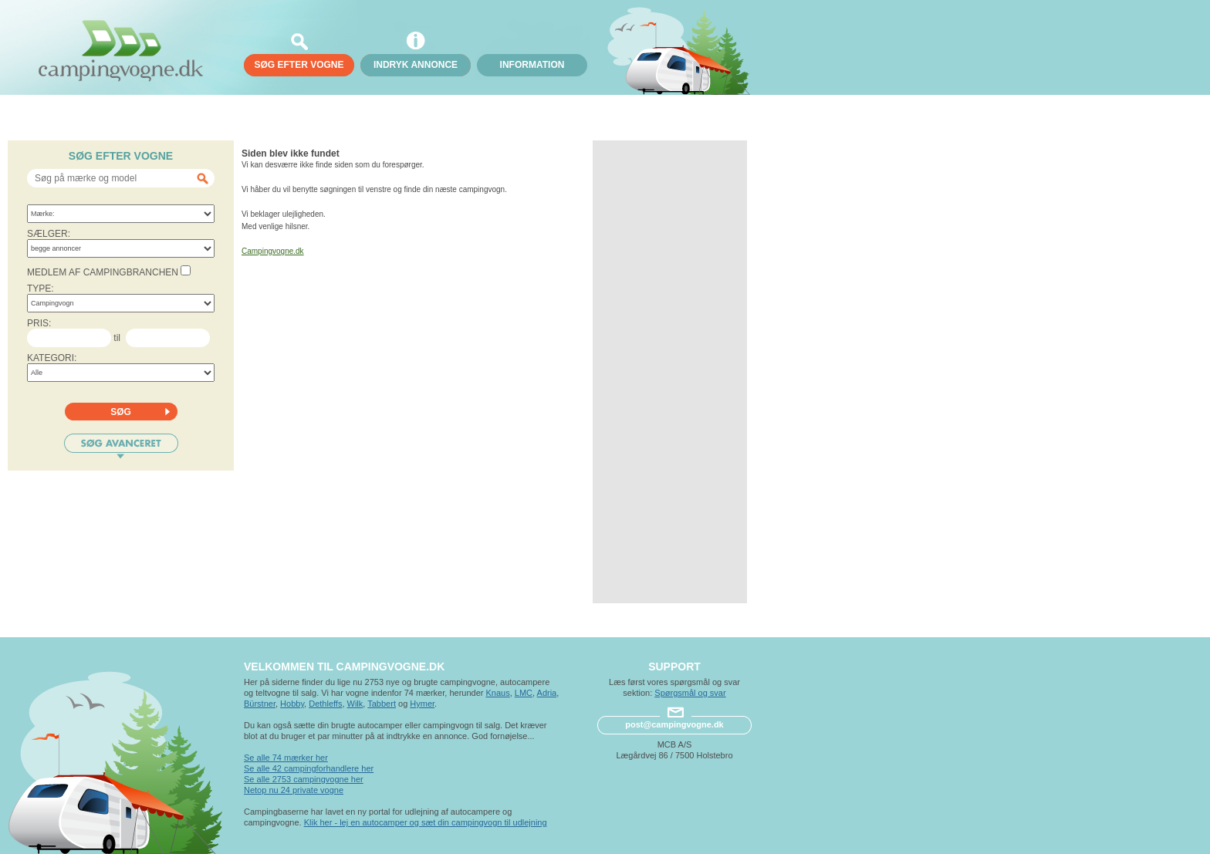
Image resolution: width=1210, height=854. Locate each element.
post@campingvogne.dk (674, 724)
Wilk (355, 703)
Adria (547, 692)
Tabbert (381, 703)
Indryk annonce (415, 64)
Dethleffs (325, 703)
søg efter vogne (298, 64)
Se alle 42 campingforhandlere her (308, 768)
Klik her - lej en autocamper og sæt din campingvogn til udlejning (425, 822)
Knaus (497, 692)
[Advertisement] (670, 371)
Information (532, 64)
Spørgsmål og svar (689, 692)
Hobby (292, 703)
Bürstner (259, 703)
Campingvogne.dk (273, 251)
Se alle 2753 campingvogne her (303, 779)
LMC (523, 692)
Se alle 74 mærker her (286, 757)
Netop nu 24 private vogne (293, 790)
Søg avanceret (121, 446)
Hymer (422, 703)
